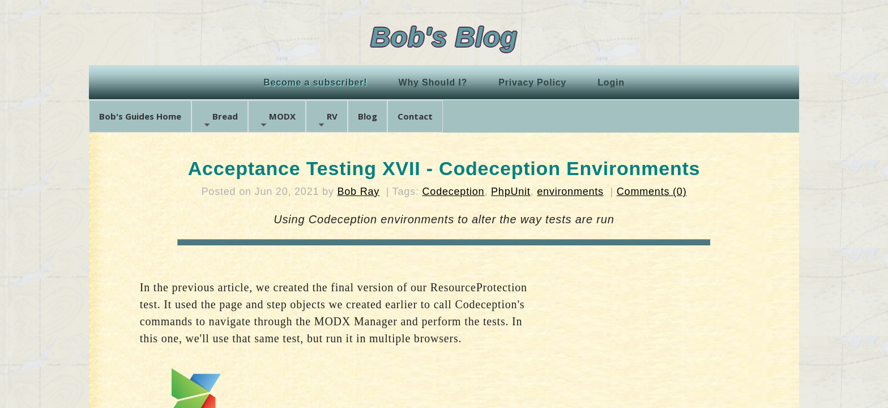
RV (327, 119)
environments (570, 191)
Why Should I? (433, 82)
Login (611, 82)
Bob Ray (359, 191)
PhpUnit (511, 191)
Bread (220, 119)
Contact (415, 116)
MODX (277, 119)
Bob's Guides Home (140, 116)
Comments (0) (652, 191)
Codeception (453, 191)
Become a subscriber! (315, 82)
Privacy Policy (532, 82)
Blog (367, 116)
